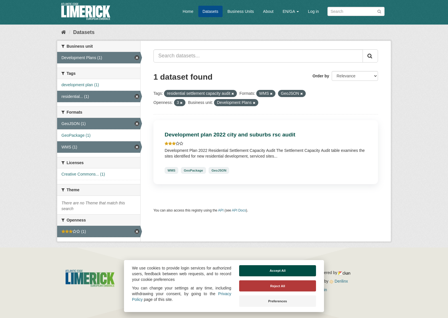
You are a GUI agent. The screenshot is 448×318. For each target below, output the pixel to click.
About (268, 11)
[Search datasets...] (258, 56)
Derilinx (338, 281)
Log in (313, 11)
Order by (321, 76)
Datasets (210, 11)
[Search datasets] (356, 11)
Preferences (277, 301)
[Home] (63, 32)
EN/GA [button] (291, 11)
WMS (171, 170)
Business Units (240, 11)
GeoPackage (193, 170)
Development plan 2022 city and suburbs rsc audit (230, 135)
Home (188, 11)
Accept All (278, 270)
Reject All (277, 286)
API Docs (239, 210)
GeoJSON (218, 170)
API (220, 210)
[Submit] (379, 11)
